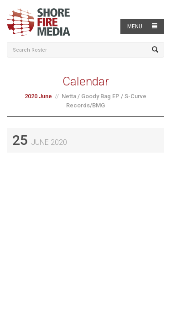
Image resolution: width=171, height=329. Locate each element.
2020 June (38, 96)
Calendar (85, 81)
